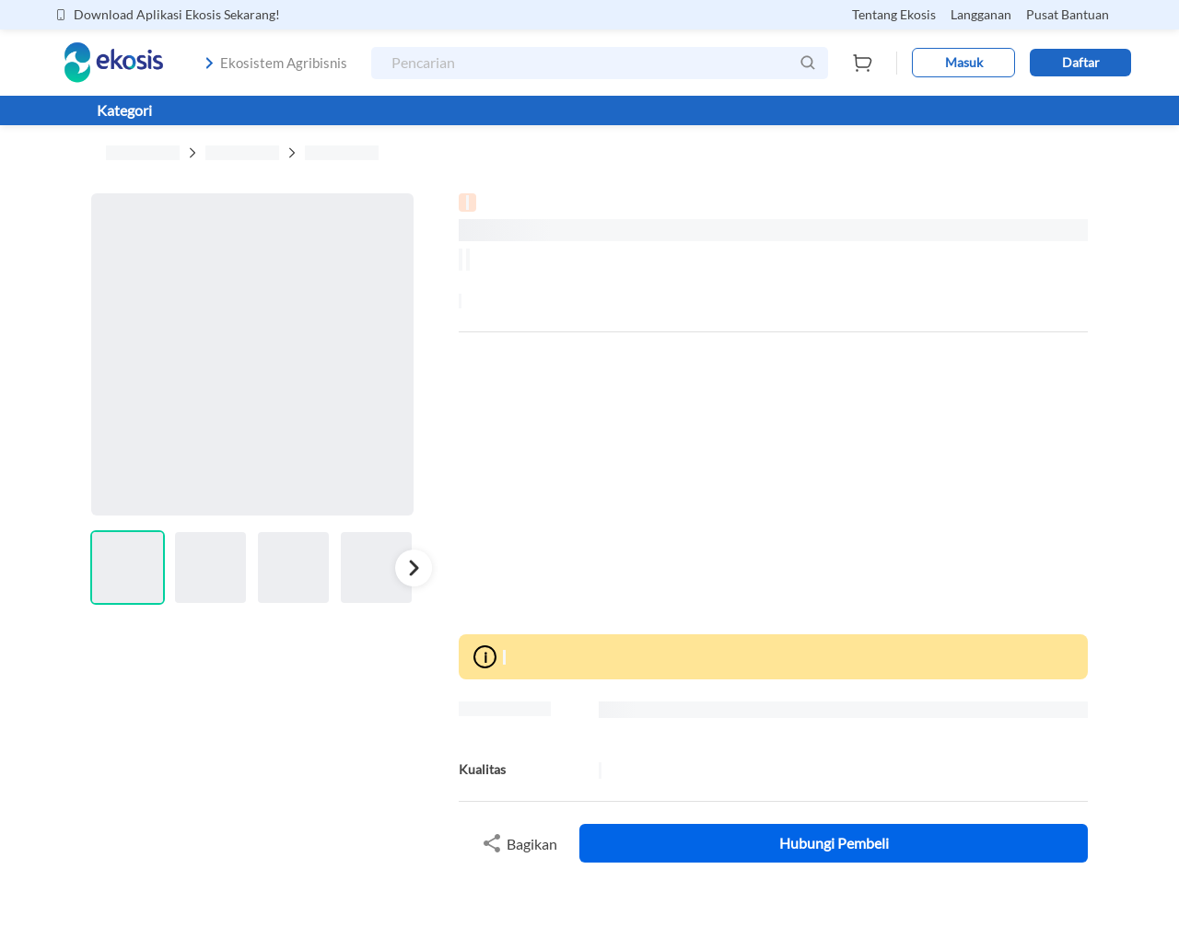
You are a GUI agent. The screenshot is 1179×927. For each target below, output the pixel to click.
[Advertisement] (773, 483)
